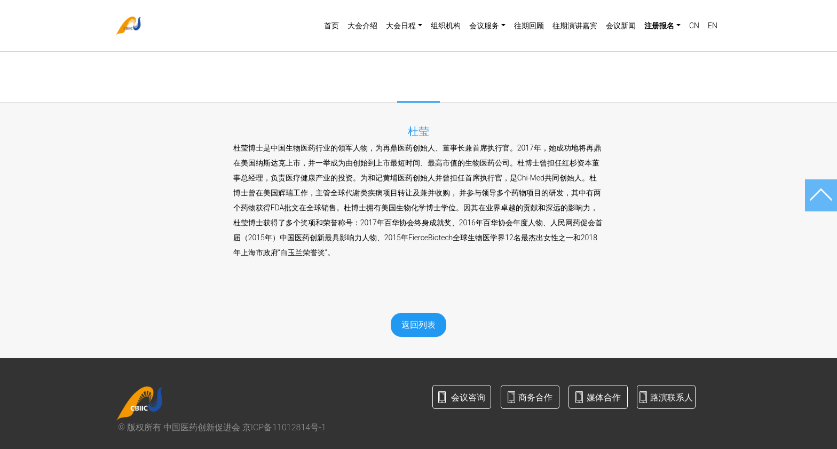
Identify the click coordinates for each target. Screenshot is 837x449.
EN (712, 25)
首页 (331, 25)
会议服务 (484, 25)
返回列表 (418, 325)
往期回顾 (529, 25)
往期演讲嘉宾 (574, 25)
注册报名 (659, 25)
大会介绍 (362, 25)
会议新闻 (621, 25)
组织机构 (446, 25)
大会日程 (401, 25)
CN (694, 25)
